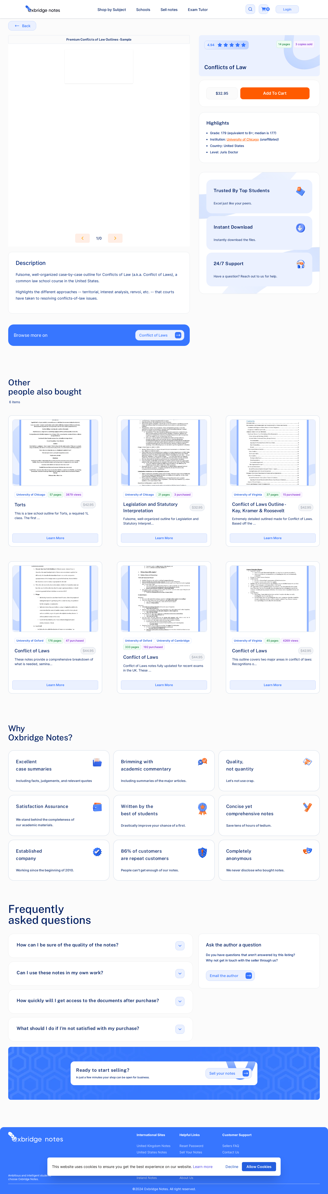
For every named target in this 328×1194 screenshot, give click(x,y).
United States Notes (152, 1152)
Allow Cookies (259, 1166)
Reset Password (191, 1146)
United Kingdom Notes (153, 1146)
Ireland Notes (147, 1178)
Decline (232, 1166)
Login (287, 9)
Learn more (203, 1166)
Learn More (55, 538)
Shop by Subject (111, 9)
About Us (186, 1178)
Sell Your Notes (190, 1152)
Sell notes (169, 9)
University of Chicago (243, 139)
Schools (143, 9)
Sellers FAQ (230, 1146)
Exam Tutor (198, 9)
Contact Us (230, 1152)
